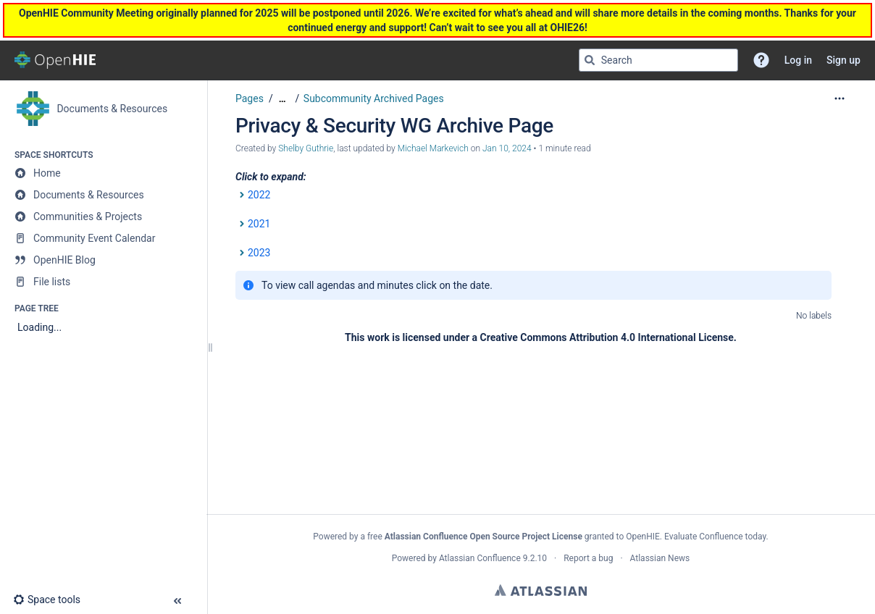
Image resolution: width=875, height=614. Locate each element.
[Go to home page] (55, 60)
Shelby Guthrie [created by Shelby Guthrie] (305, 148)
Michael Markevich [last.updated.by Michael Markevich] (433, 148)
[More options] (839, 98)
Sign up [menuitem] (843, 60)
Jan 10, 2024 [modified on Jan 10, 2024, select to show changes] (507, 148)
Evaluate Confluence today (715, 536)
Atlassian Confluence (480, 558)
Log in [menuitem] (798, 60)
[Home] (103, 173)
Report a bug (588, 558)
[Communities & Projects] (103, 216)
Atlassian (541, 590)
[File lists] (103, 282)
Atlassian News (660, 558)
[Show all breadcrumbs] (282, 99)
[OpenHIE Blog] (103, 260)
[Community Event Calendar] (103, 238)
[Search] (589, 60)
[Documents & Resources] (103, 195)
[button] (761, 60)
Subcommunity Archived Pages (373, 98)
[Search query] (658, 60)
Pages (249, 98)
